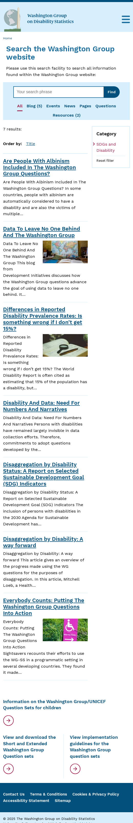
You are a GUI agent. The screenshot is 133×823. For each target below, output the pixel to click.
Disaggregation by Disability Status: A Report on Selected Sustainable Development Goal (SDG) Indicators (43, 474)
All (20, 105)
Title (30, 143)
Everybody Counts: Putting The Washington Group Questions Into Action (43, 606)
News (69, 105)
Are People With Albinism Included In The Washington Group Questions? (39, 167)
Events (53, 105)
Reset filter (105, 161)
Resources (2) (67, 115)
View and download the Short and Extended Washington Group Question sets (29, 747)
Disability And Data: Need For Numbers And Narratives (41, 406)
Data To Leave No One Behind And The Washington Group (41, 232)
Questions (105, 105)
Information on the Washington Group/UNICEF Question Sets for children (54, 705)
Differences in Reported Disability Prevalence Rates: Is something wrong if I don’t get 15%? (42, 319)
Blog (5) (34, 105)
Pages (85, 105)
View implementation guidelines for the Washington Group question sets (94, 747)
